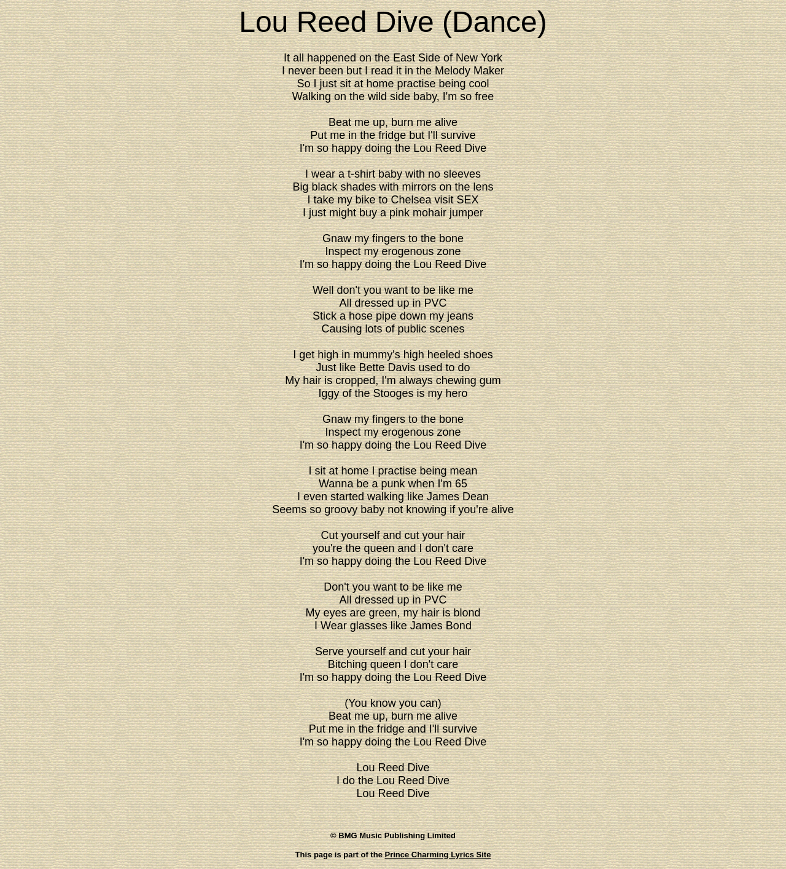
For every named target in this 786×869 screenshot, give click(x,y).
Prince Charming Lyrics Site (438, 854)
